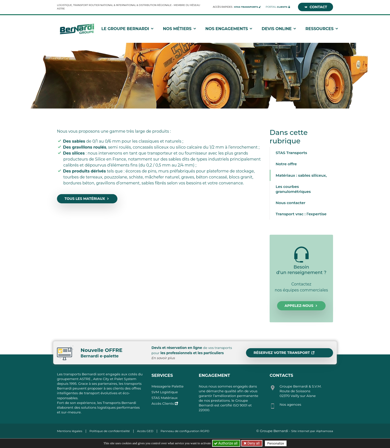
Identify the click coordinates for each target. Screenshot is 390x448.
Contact (315, 7)
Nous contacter (290, 202)
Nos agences (290, 404)
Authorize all (226, 443)
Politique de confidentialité (110, 431)
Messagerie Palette (167, 386)
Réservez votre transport (283, 352)
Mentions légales (69, 431)
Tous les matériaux (87, 198)
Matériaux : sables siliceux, (301, 175)
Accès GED (145, 431)
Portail (276, 6)
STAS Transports (291, 152)
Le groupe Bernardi (129, 29)
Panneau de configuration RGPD (184, 431)
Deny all (253, 443)
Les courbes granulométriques (293, 189)
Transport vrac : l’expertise (301, 214)
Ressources (324, 29)
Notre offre (286, 164)
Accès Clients (162, 403)
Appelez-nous (301, 305)
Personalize (276, 443)
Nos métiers (182, 29)
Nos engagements (231, 29)
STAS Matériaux (164, 398)
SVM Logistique (164, 392)
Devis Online (281, 29)
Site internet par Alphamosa (312, 431)
